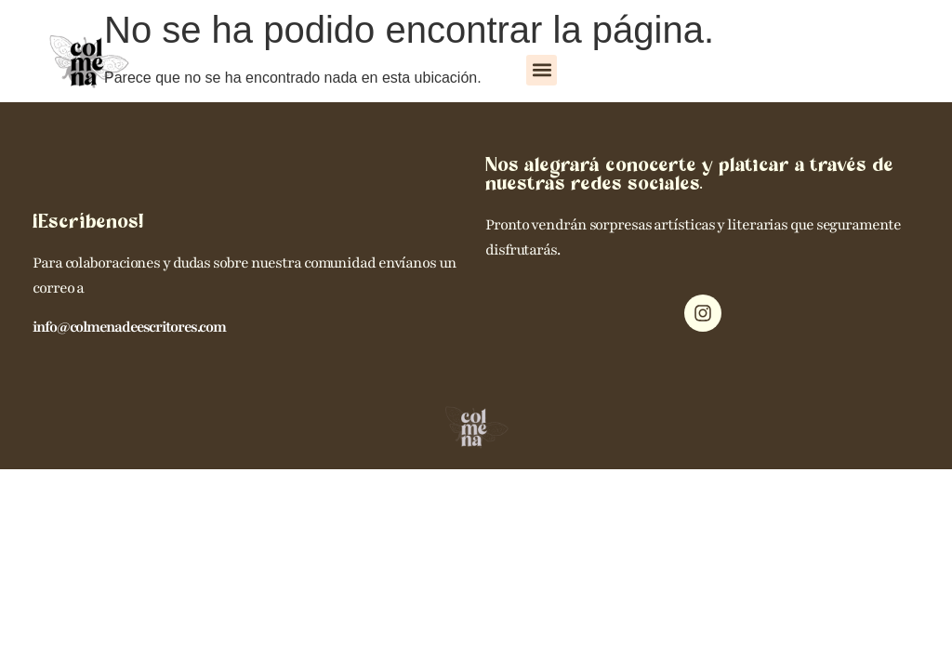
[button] (541, 70)
